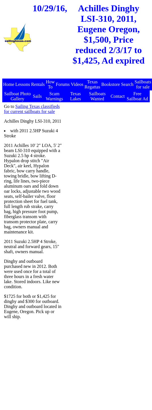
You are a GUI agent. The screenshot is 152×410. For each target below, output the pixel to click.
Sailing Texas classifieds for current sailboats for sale (32, 109)
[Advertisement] (105, 139)
